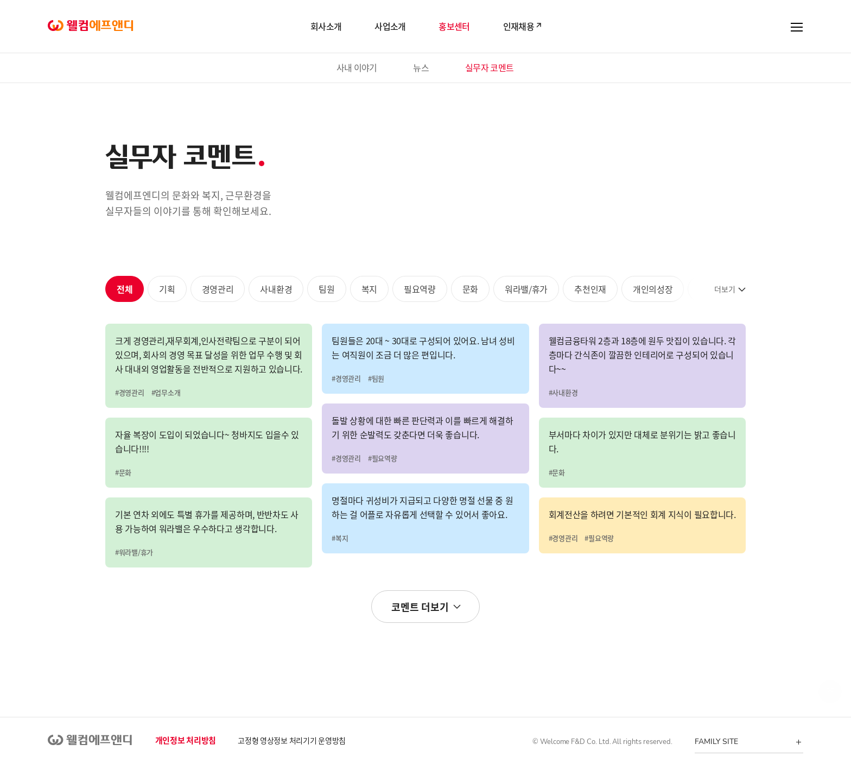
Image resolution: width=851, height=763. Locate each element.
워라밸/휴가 (526, 288)
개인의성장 (652, 288)
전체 (124, 288)
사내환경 (276, 288)
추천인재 (590, 288)
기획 (167, 288)
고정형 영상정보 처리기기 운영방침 (292, 740)
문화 (470, 288)
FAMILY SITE (716, 741)
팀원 (326, 288)
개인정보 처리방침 (185, 740)
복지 (369, 288)
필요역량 (420, 288)
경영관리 (218, 288)
